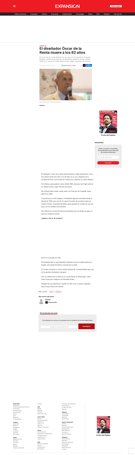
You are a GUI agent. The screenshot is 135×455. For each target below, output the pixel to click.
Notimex (48, 300)
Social (40, 445)
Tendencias (42, 46)
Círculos (16, 442)
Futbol (64, 423)
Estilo (51, 291)
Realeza (15, 441)
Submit (86, 326)
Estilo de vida (42, 413)
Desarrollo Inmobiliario (45, 433)
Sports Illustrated (67, 422)
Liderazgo (65, 415)
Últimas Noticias (20, 14)
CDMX (15, 429)
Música (40, 425)
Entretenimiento (43, 420)
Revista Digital (115, 6)
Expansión (16, 403)
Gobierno (16, 424)
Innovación (65, 405)
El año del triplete (108, 135)
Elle (39, 407)
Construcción (42, 432)
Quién (15, 437)
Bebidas (64, 440)
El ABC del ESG (67, 407)
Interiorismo (41, 439)
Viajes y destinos (67, 442)
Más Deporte (66, 430)
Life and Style (119, 14)
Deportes (41, 422)
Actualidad (65, 413)
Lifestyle (65, 432)
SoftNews (58, 291)
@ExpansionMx (52, 302)
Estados (15, 431)
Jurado (64, 449)
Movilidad (41, 449)
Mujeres (107, 14)
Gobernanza (41, 447)
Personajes (65, 444)
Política (44, 14)
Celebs (40, 412)
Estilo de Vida (66, 447)
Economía (54, 14)
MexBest (64, 437)
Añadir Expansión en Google (69, 65)
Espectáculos (17, 439)
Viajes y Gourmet (18, 447)
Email (59, 326)
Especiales (65, 419)
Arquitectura (42, 437)
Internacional (67, 14)
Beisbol (64, 425)
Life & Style (41, 417)
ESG (98, 14)
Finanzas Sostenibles (69, 404)
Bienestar (65, 446)
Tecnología (80, 14)
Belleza (15, 446)
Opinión (15, 432)
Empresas (34, 14)
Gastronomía (66, 439)
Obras (90, 14)
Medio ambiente (43, 443)
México (15, 425)
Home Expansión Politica (21, 407)
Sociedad (16, 434)
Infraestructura (42, 435)
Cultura (40, 404)
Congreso (16, 427)
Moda (15, 444)
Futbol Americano (67, 427)
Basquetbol (65, 429)
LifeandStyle (17, 419)
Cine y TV (41, 423)
